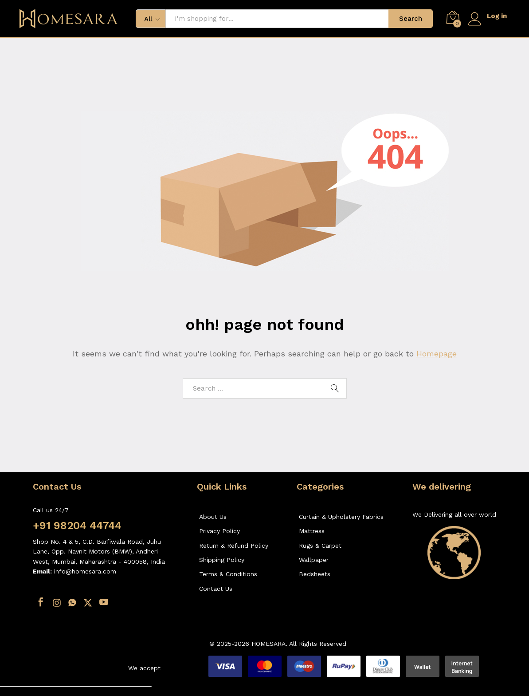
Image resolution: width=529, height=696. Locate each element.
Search (410, 19)
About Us (213, 516)
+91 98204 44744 (77, 525)
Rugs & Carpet (320, 545)
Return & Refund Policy (233, 545)
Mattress (312, 530)
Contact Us (215, 588)
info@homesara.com (85, 571)
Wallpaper (314, 559)
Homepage (436, 353)
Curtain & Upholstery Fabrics (341, 516)
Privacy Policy (219, 530)
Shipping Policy (221, 559)
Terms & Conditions (228, 573)
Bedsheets (314, 573)
